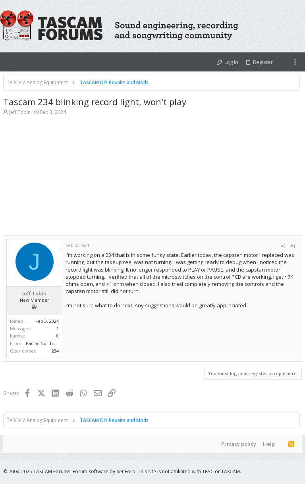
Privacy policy (238, 443)
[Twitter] (286, 471)
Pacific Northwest (44, 343)
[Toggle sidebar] (295, 62)
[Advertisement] (152, 179)
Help (269, 443)
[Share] (283, 246)
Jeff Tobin (20, 112)
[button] (11, 62)
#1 (292, 246)
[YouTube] (298, 471)
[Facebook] (274, 471)
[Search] (298, 26)
